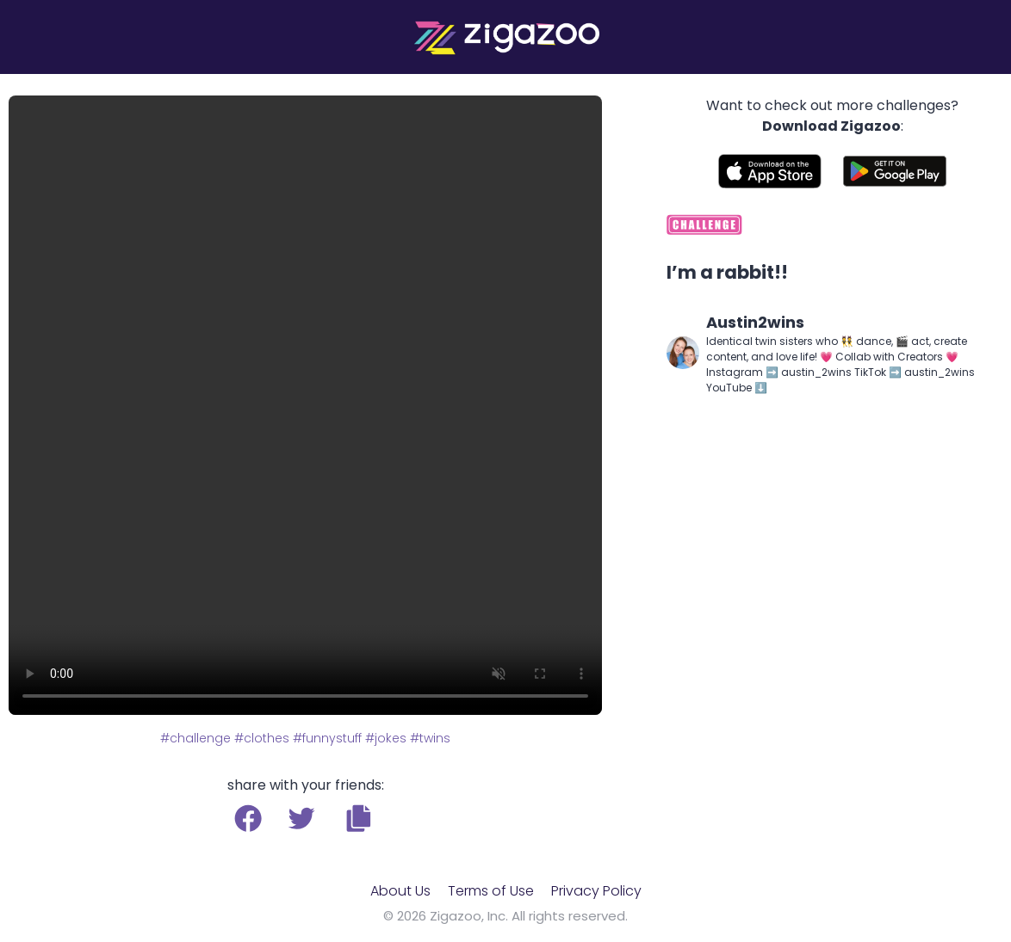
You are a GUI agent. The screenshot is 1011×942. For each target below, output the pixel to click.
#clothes (261, 738)
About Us (400, 891)
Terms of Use (491, 891)
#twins (430, 738)
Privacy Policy (596, 891)
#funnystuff (327, 738)
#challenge (195, 738)
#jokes (385, 738)
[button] (358, 818)
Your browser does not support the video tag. (305, 405)
